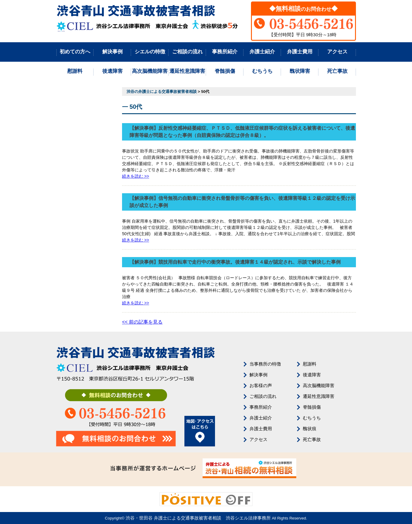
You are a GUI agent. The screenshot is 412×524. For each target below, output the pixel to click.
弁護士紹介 (262, 52)
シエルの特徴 (150, 52)
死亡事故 (337, 71)
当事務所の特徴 (265, 363)
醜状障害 (300, 71)
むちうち (262, 71)
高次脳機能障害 (150, 71)
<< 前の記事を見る (142, 321)
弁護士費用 (299, 52)
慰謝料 (74, 71)
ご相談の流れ (187, 52)
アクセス (337, 52)
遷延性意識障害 (187, 71)
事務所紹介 (224, 52)
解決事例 (112, 52)
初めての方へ (75, 52)
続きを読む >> (135, 176)
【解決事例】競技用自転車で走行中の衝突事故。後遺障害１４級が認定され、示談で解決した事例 (235, 262)
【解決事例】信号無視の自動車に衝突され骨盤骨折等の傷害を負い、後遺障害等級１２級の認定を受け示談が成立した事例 (242, 202)
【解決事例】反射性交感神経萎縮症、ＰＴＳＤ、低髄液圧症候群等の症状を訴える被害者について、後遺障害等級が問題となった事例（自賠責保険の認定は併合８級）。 (242, 132)
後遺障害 (112, 71)
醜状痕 (309, 428)
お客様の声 (260, 385)
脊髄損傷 (225, 71)
